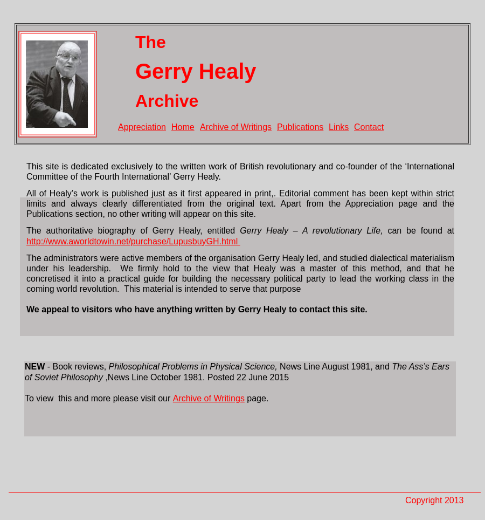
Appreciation (142, 127)
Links (339, 127)
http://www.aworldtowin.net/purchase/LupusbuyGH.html (133, 241)
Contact (369, 127)
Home (183, 127)
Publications (300, 127)
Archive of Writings (236, 127)
